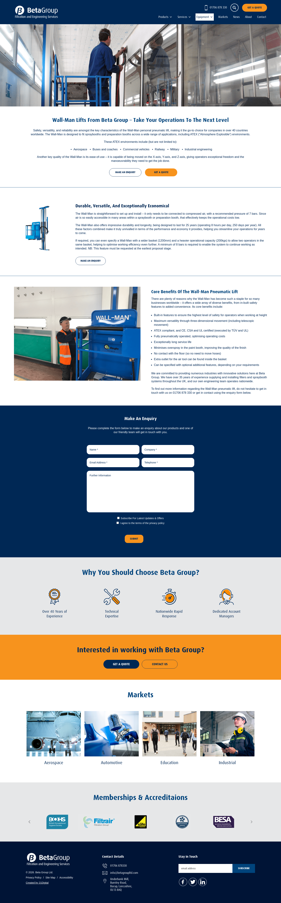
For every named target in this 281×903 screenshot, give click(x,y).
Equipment (202, 17)
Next (251, 821)
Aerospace (53, 762)
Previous (29, 821)
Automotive (111, 762)
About (248, 17)
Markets (223, 17)
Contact (261, 17)
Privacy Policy (33, 877)
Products (163, 17)
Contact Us (159, 664)
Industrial (227, 762)
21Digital (43, 882)
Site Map (50, 877)
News (236, 17)
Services (182, 17)
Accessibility (66, 877)
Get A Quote (254, 7)
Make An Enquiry (125, 172)
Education (169, 762)
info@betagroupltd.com (124, 872)
